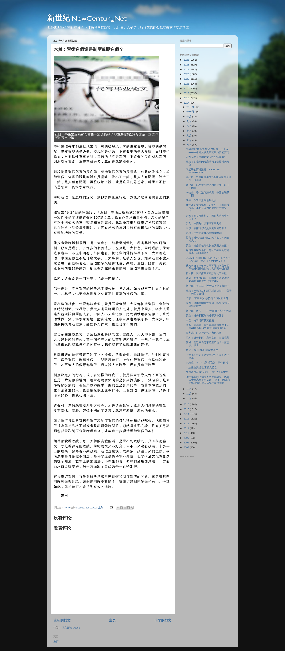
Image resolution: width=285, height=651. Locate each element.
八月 (189, 126)
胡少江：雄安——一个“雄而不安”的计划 (208, 311)
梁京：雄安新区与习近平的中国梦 (205, 315)
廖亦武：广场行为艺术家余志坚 (204, 332)
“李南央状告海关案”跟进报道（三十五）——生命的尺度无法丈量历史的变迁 (208, 150)
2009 (187, 438)
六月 (189, 135)
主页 (112, 620)
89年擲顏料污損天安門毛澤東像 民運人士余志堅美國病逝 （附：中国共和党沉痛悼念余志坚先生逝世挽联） (208, 380)
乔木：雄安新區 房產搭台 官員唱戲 (207, 337)
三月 (189, 389)
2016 (187, 404)
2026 (187, 59)
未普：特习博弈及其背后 (200, 320)
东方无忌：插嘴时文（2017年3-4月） (207, 157)
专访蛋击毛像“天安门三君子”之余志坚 (207, 372)
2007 (187, 447)
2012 (187, 423)
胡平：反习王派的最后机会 (201, 200)
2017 (187, 102)
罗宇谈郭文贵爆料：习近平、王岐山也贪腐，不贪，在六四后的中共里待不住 (207, 208)
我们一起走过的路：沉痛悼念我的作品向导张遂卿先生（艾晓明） (207, 279)
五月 (189, 140)
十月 (189, 116)
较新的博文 (62, 620)
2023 (187, 74)
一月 (189, 398)
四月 (189, 145)
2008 (187, 442)
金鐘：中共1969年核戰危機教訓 (204, 233)
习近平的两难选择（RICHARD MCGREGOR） (203, 171)
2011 (187, 428)
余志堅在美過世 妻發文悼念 (201, 367)
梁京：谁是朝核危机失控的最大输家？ (207, 245)
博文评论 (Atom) (71, 627)
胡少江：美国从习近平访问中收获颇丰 (207, 285)
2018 (187, 98)
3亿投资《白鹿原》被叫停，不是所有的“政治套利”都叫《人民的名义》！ (208, 259)
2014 (187, 414)
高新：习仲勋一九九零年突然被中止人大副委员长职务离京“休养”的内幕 (207, 326)
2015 (187, 409)
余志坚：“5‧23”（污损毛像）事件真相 (207, 362)
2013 (187, 418)
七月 (189, 131)
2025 (187, 64)
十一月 (190, 111)
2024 (187, 69)
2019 (187, 93)
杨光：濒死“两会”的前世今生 (202, 350)
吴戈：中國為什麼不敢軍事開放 (204, 223)
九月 (189, 121)
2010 (187, 433)
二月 (189, 393)
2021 (187, 83)
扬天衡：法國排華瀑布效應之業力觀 (206, 273)
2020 (187, 88)
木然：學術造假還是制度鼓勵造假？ (206, 228)
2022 (187, 78)
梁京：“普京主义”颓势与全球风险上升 (207, 298)
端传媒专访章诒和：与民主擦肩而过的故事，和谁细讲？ (207, 252)
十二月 (190, 107)
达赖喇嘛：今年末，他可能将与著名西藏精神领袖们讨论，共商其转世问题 (207, 267)
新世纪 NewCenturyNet (87, 18)
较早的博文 (163, 620)
